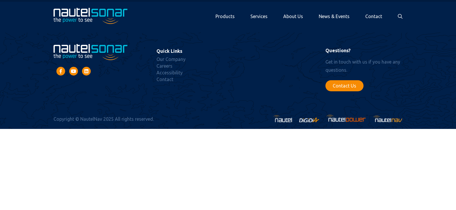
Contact (373, 16)
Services (259, 16)
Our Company (171, 59)
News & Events (334, 16)
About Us (293, 16)
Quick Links (169, 51)
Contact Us (344, 85)
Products (225, 16)
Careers (164, 66)
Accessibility (169, 72)
